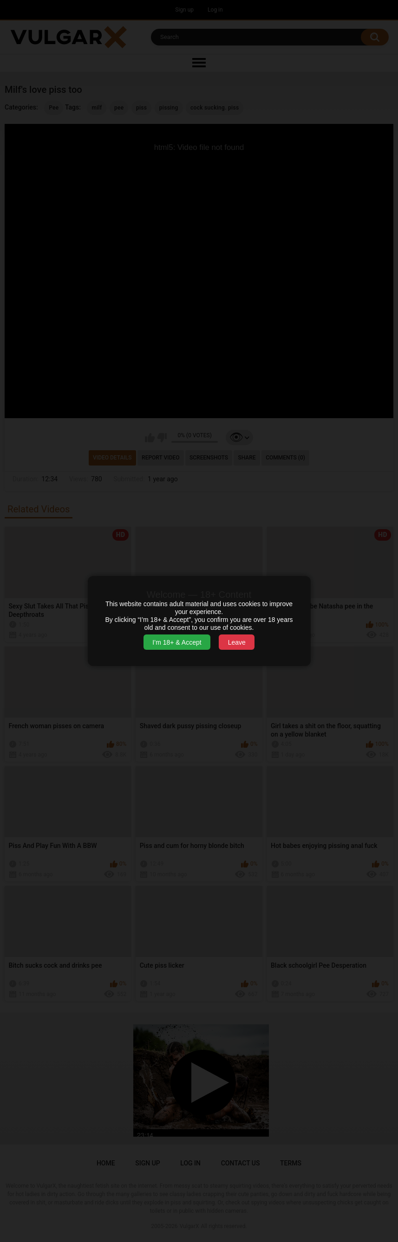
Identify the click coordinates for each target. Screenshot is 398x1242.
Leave (237, 642)
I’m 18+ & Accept (176, 642)
